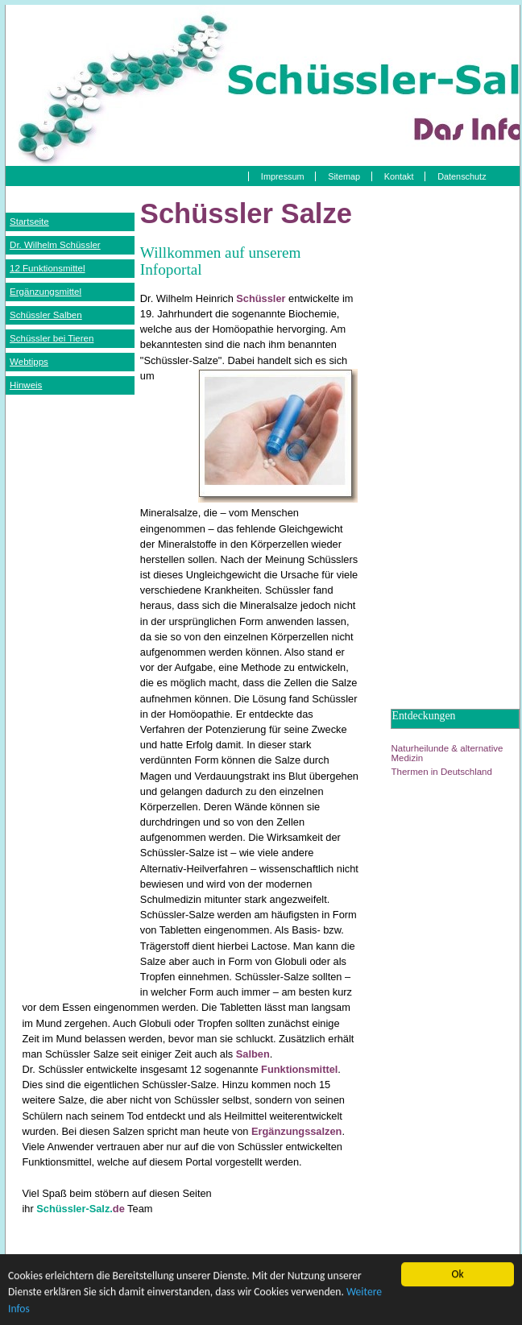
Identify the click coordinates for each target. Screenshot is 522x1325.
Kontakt (399, 176)
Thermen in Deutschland (441, 771)
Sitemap (344, 176)
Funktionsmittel (299, 1069)
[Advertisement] (70, 646)
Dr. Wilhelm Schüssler (55, 245)
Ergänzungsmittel (45, 291)
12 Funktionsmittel (47, 268)
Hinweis (26, 385)
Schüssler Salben (46, 315)
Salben (253, 1054)
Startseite (29, 221)
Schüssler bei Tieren (51, 338)
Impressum (282, 176)
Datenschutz (461, 176)
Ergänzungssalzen (296, 1131)
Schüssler (260, 298)
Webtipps (29, 361)
